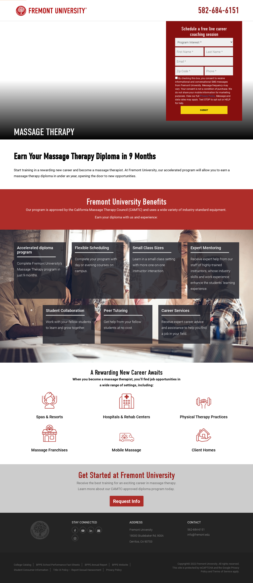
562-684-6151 (196, 529)
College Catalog (22, 564)
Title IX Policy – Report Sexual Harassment (77, 570)
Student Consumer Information (31, 570)
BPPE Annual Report (96, 564)
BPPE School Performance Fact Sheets (58, 564)
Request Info (126, 501)
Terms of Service (222, 571)
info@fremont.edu (198, 534)
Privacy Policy (207, 95)
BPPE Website (120, 564)
